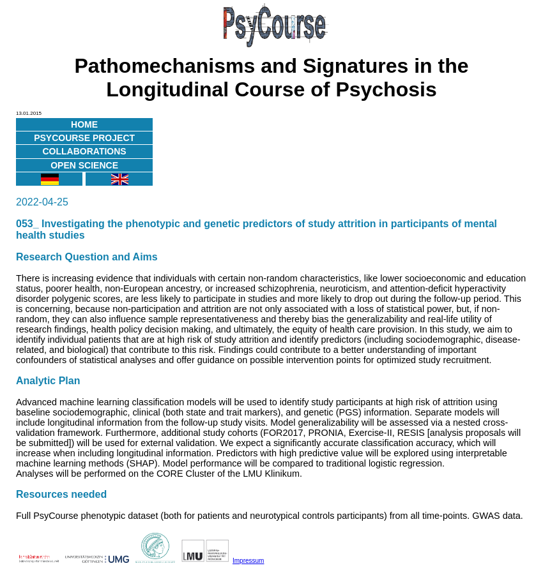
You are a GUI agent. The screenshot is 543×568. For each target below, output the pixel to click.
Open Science (84, 165)
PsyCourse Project (84, 138)
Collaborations (84, 151)
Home (84, 124)
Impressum (248, 560)
